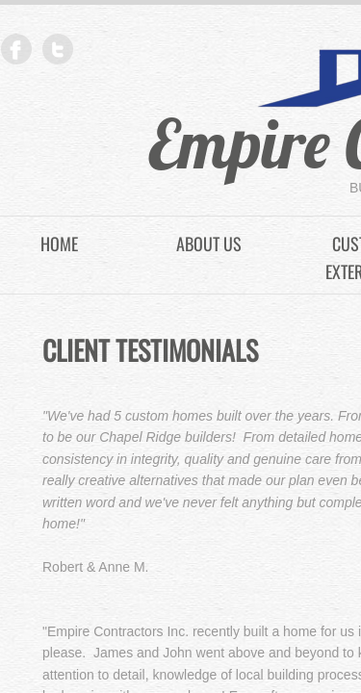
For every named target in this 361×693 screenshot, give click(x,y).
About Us (209, 243)
